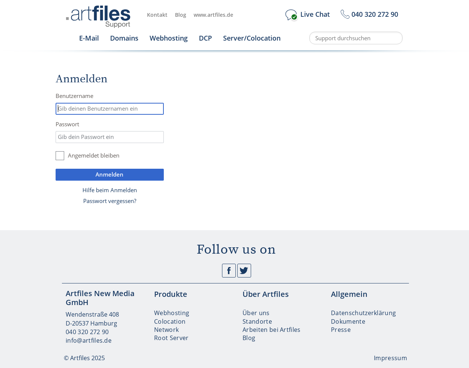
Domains (124, 38)
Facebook (229, 270)
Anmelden (109, 174)
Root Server (171, 338)
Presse (341, 330)
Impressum (390, 358)
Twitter (244, 270)
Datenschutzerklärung (363, 313)
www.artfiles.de (213, 14)
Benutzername (74, 95)
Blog (180, 14)
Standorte (257, 321)
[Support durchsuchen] (356, 38)
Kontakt (157, 14)
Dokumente (348, 321)
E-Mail (89, 38)
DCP (205, 38)
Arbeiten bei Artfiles (272, 330)
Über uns (256, 313)
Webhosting (169, 38)
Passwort (67, 124)
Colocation (169, 321)
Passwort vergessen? (109, 200)
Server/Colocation (252, 38)
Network (166, 330)
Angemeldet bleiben (93, 155)
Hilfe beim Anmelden (109, 190)
